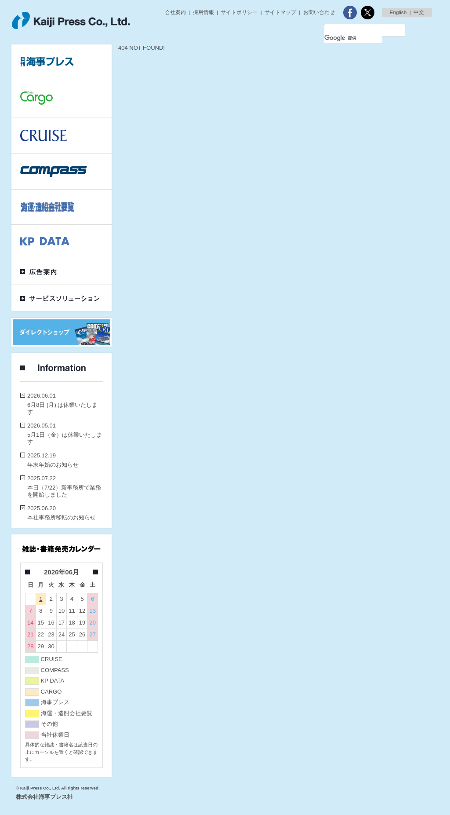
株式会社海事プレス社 (44, 796)
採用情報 (203, 12)
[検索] (353, 38)
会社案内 (175, 12)
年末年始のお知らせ (53, 464)
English (398, 12)
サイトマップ (280, 12)
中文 (419, 12)
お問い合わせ (319, 12)
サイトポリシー (239, 12)
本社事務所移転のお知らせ (61, 517)
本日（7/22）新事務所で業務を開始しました (64, 491)
